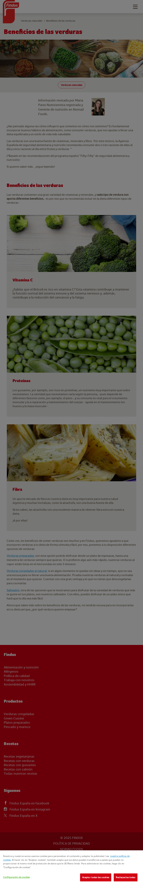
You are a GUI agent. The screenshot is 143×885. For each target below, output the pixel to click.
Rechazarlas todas (125, 877)
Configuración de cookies (16, 877)
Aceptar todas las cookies (95, 877)
